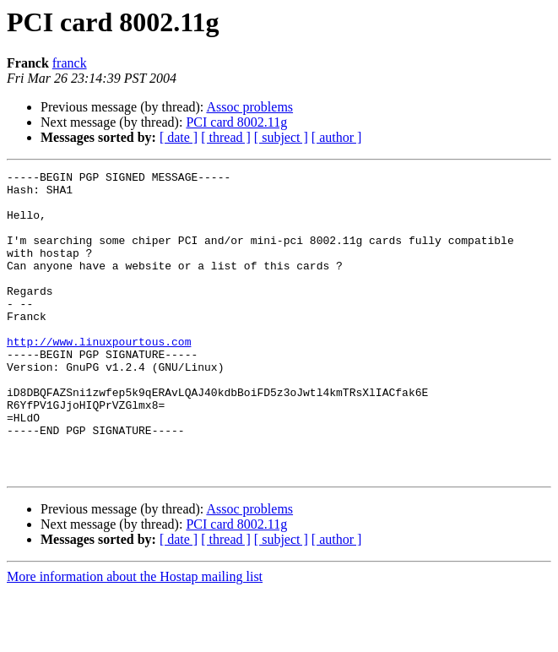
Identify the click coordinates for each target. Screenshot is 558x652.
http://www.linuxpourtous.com (99, 376)
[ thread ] (226, 137)
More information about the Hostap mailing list (135, 637)
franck (69, 63)
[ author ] (337, 137)
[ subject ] (281, 137)
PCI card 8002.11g (236, 122)
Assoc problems (249, 107)
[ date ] (179, 137)
